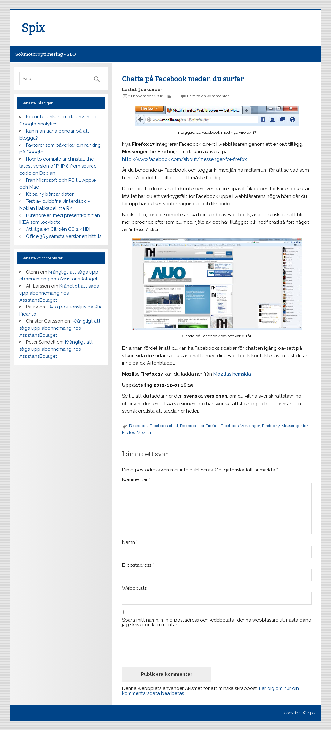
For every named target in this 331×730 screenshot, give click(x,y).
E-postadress (138, 565)
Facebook (138, 425)
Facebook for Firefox (199, 425)
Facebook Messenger (240, 425)
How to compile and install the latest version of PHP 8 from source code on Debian (57, 166)
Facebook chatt (163, 425)
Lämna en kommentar (208, 95)
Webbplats (134, 588)
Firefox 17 (271, 425)
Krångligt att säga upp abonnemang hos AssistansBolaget (59, 293)
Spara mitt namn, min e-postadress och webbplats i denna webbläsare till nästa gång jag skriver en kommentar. (216, 622)
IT (175, 95)
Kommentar (136, 479)
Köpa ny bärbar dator (50, 194)
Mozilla (144, 432)
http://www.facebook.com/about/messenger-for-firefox (184, 159)
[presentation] (169, 647)
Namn (130, 542)
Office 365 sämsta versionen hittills (63, 236)
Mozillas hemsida (232, 374)
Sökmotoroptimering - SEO (45, 54)
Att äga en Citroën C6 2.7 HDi (58, 229)
